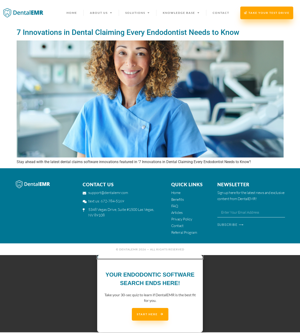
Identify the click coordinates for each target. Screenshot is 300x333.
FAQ (174, 206)
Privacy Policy (181, 219)
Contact (221, 13)
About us (101, 13)
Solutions (137, 13)
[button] (150, 258)
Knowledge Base (181, 13)
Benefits (177, 199)
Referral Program (184, 233)
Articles (176, 212)
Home (72, 13)
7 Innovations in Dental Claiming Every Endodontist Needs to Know (128, 32)
